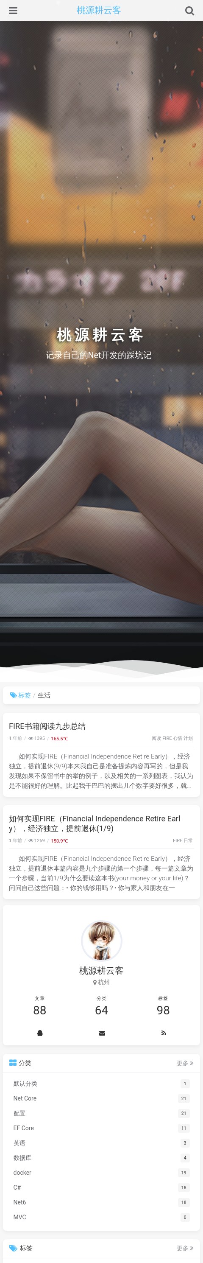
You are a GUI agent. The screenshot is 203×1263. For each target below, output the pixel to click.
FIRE (167, 738)
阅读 (156, 738)
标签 (20, 695)
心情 (177, 738)
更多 (185, 1063)
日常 (188, 840)
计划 (188, 738)
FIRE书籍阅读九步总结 (47, 726)
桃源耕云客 (99, 10)
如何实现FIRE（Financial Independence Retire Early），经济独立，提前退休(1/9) (94, 823)
